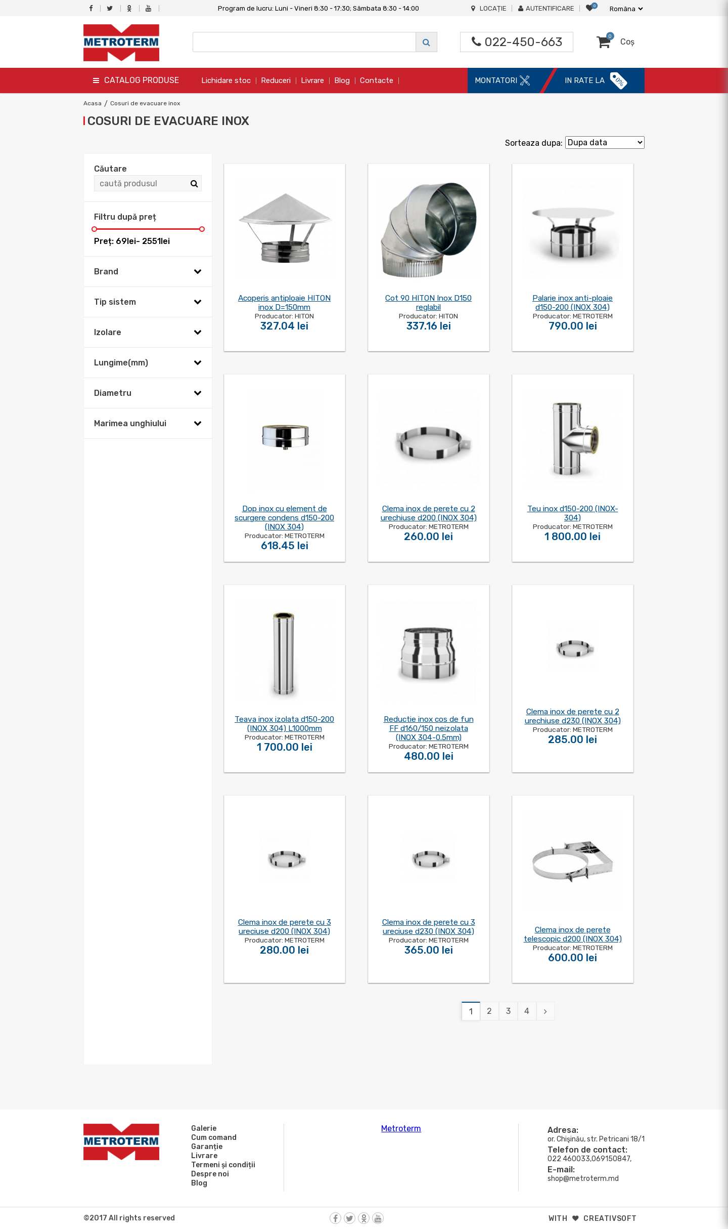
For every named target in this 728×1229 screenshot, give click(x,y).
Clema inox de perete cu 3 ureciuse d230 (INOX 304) (428, 927)
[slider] (94, 229)
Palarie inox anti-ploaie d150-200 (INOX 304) (572, 303)
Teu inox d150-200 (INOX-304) (572, 513)
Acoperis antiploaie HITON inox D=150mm (284, 303)
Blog (342, 80)
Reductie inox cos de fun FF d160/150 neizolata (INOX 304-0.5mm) (429, 728)
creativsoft (610, 1218)
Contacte (376, 80)
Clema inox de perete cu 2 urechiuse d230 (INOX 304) (573, 716)
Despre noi (208, 1173)
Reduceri (276, 80)
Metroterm (401, 1128)
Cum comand (212, 1137)
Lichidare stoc (226, 80)
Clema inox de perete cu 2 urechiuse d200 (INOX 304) (429, 513)
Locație (489, 8)
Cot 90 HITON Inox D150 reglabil (428, 303)
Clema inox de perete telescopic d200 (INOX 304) (573, 934)
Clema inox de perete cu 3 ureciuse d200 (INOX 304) (284, 927)
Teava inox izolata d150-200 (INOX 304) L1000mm (284, 724)
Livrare (312, 80)
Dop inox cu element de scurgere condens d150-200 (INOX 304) (284, 517)
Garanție (205, 1146)
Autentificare (546, 8)
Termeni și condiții (221, 1164)
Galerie (202, 1128)
